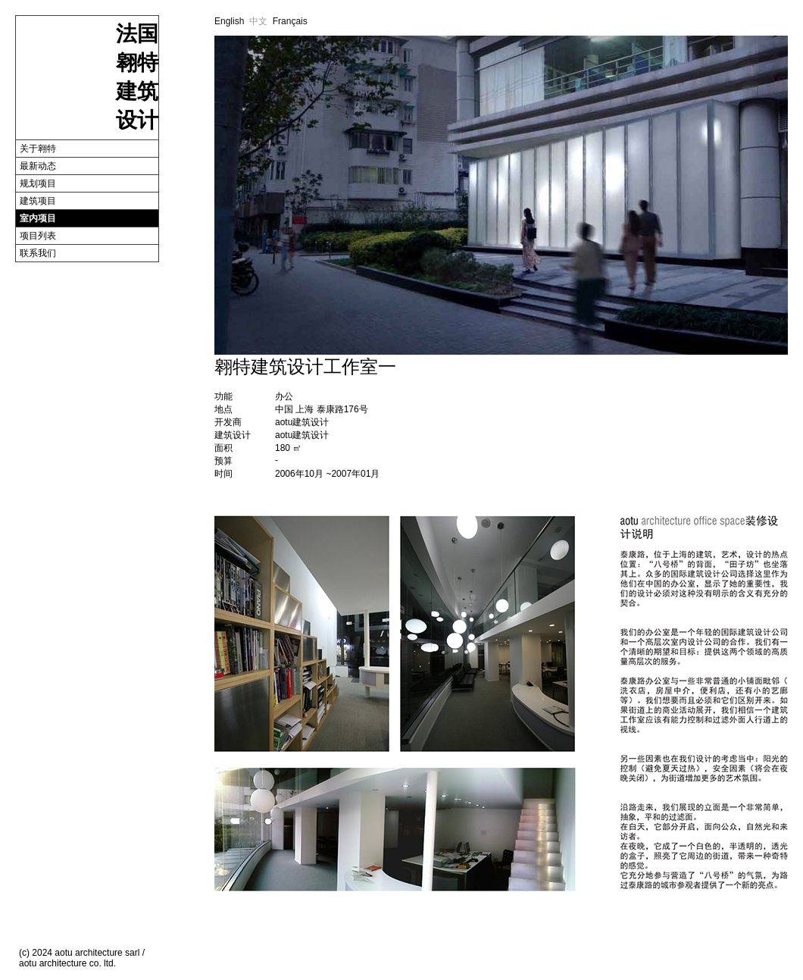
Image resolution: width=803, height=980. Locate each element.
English (229, 21)
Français (290, 21)
